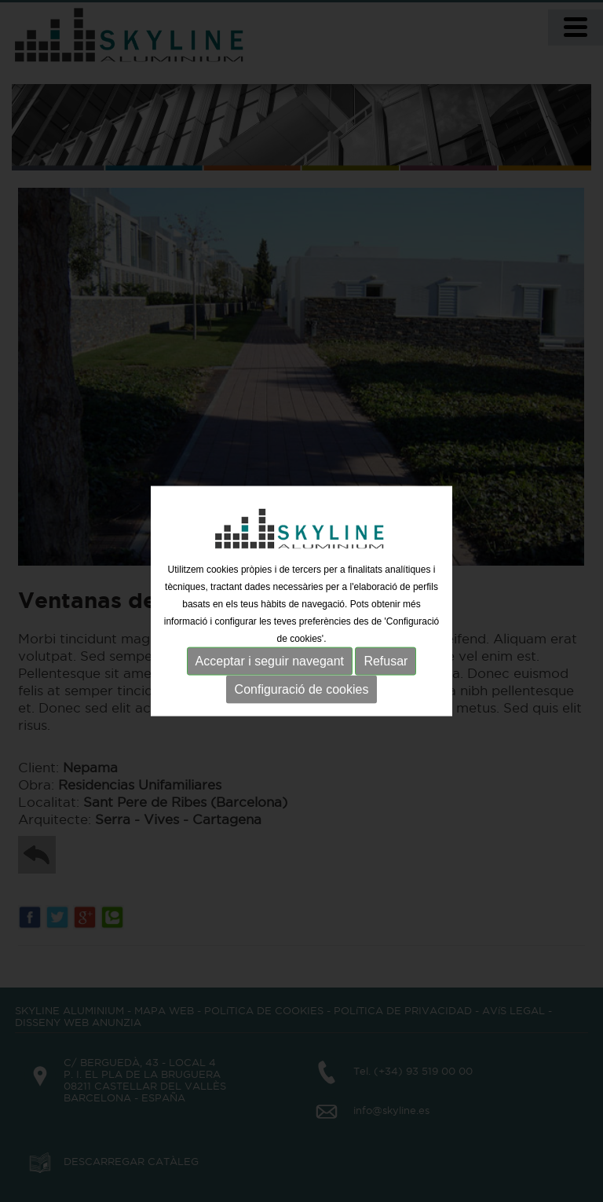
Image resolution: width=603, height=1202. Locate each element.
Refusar (385, 661)
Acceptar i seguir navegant (270, 661)
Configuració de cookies (302, 689)
